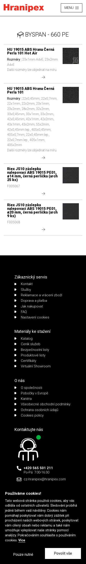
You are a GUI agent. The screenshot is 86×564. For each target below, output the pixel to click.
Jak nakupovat (28, 306)
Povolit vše (63, 553)
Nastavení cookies (31, 317)
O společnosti (28, 388)
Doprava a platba (30, 301)
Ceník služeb (27, 344)
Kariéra (23, 399)
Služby (22, 290)
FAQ (20, 312)
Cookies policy (29, 415)
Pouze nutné (23, 554)
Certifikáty (25, 361)
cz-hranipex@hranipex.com (45, 479)
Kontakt (23, 284)
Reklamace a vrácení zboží (38, 295)
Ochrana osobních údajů (36, 410)
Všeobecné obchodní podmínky (42, 404)
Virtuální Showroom (32, 366)
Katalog (23, 339)
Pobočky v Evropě (31, 393)
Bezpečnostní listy (31, 350)
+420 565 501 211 (38, 468)
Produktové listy (29, 355)
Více (21, 540)
